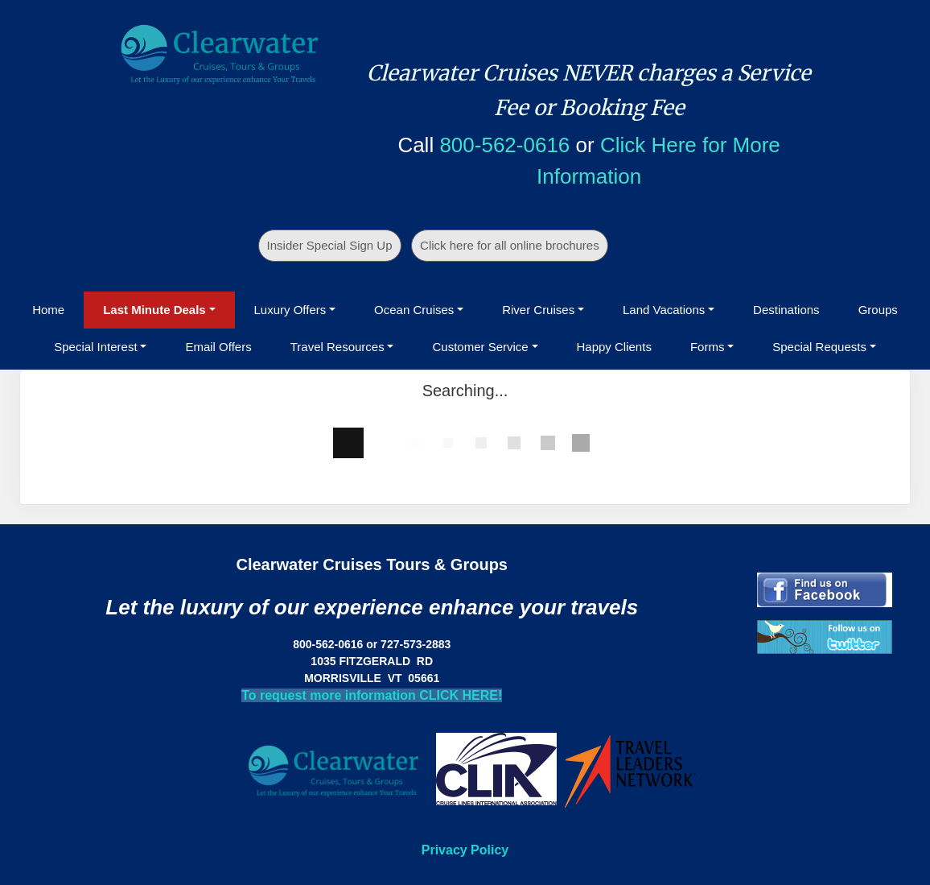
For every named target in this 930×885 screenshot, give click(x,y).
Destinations (786, 309)
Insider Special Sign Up (330, 245)
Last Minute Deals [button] (154, 309)
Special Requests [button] (819, 347)
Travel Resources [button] (337, 347)
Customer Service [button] (480, 347)
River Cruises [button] (538, 309)
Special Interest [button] (95, 347)
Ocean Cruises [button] (414, 309)
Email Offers (218, 347)
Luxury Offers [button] (290, 309)
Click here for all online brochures (509, 245)
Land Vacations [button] (664, 309)
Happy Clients (614, 347)
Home (48, 309)
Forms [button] (707, 347)
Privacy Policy (465, 850)
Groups (878, 309)
